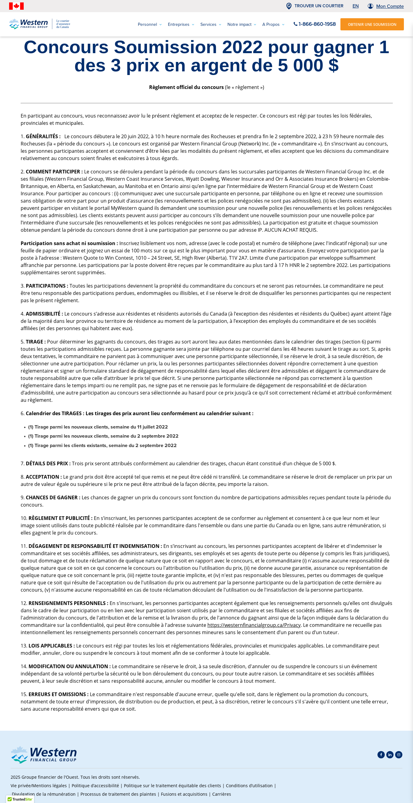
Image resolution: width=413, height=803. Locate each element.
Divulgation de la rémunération (44, 794)
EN (356, 5)
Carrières (221, 794)
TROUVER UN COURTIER (319, 6)
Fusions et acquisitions (184, 794)
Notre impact (241, 24)
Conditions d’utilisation (249, 785)
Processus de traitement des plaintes (118, 794)
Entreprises (181, 24)
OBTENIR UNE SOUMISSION (372, 24)
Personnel (150, 24)
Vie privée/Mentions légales (39, 785)
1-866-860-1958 (315, 24)
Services (210, 24)
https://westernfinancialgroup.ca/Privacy (254, 625)
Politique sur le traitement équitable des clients (172, 785)
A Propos (273, 24)
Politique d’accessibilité (95, 785)
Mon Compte (390, 6)
